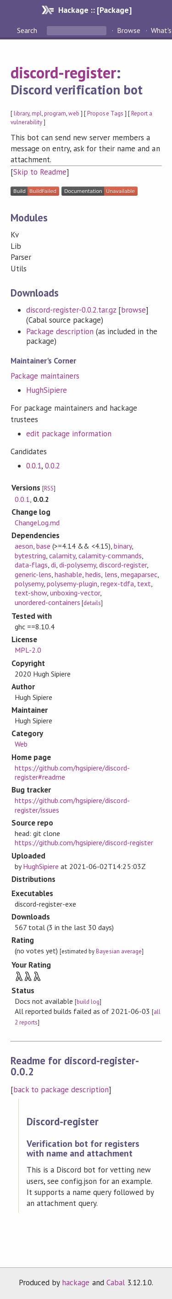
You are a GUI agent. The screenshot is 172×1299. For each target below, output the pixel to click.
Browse (128, 30)
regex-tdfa (116, 583)
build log (88, 1002)
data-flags (31, 564)
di (53, 564)
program (55, 113)
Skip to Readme (40, 172)
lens (111, 574)
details (92, 603)
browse (133, 310)
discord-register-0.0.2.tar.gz (71, 310)
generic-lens (33, 574)
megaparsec (139, 574)
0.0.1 (33, 466)
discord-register (63, 72)
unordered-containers (47, 602)
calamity (62, 555)
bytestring (30, 555)
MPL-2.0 (28, 650)
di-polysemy (77, 564)
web (73, 113)
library (21, 113)
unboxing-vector (75, 592)
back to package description (61, 1089)
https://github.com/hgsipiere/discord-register (84, 842)
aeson (24, 545)
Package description (60, 331)
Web (21, 744)
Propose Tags (105, 113)
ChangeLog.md (37, 522)
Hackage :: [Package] (95, 10)
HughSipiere (46, 390)
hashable (68, 574)
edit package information (69, 434)
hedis (93, 574)
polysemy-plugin (72, 583)
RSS (49, 488)
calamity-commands (109, 555)
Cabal (115, 1282)
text (144, 583)
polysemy (29, 583)
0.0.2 (52, 466)
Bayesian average (118, 951)
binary (122, 545)
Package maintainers (45, 376)
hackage (75, 1282)
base (43, 545)
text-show (31, 592)
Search (28, 30)
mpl (37, 113)
